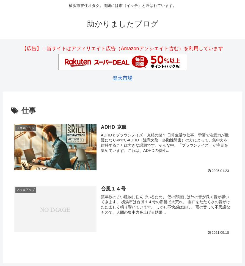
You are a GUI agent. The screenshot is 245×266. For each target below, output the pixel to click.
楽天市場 (123, 78)
